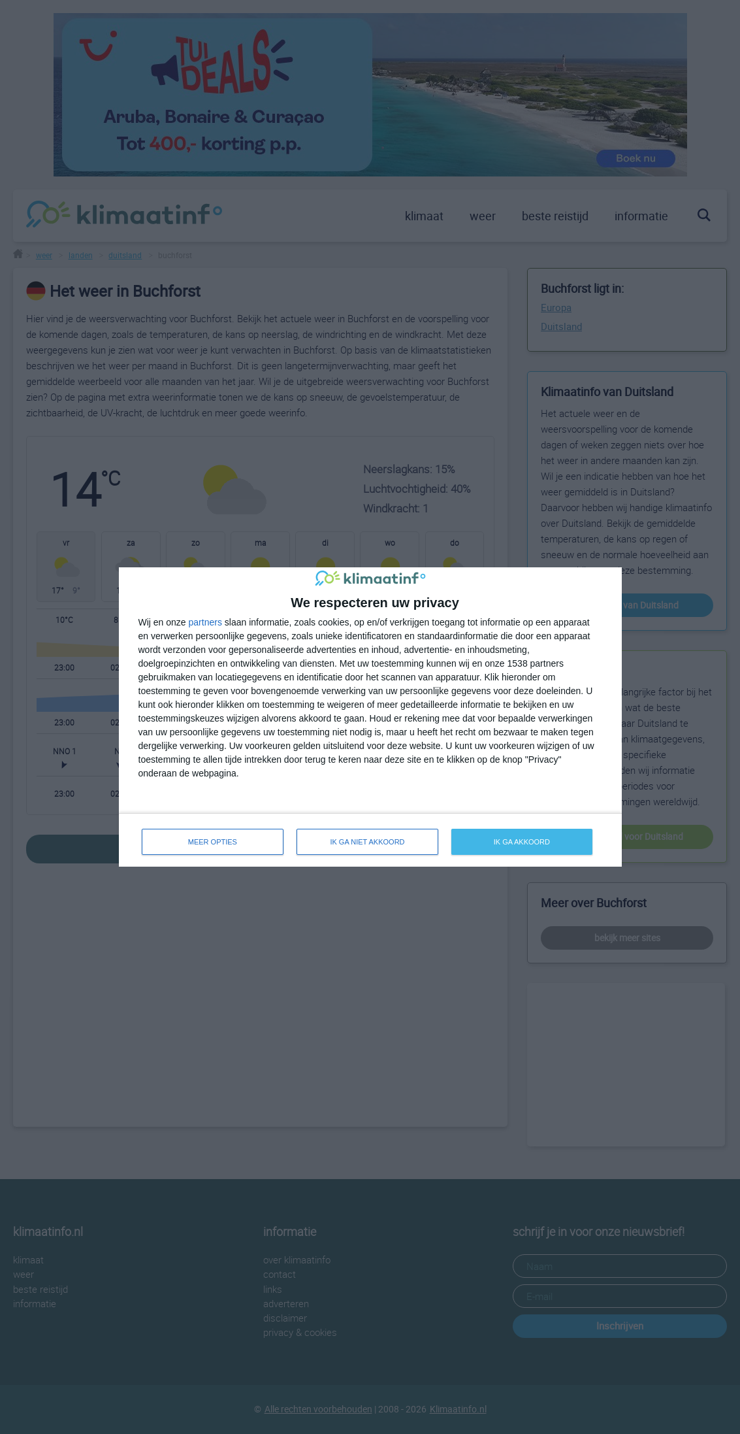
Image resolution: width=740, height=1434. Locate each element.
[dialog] (370, 717)
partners (205, 622)
